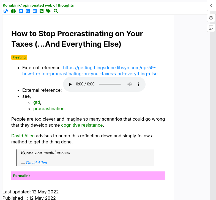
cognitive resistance (82, 125)
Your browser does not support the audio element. (104, 84)
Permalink (22, 175)
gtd (36, 102)
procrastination (48, 108)
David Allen (23, 135)
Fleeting (19, 57)
